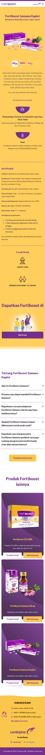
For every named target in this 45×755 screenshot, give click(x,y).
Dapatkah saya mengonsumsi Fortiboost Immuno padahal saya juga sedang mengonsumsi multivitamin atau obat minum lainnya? (20, 439)
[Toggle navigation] (38, 4)
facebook (16, 742)
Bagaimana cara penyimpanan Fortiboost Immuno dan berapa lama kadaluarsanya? (19, 410)
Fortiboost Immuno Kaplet (22, 669)
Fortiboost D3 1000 (22, 539)
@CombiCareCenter (19, 721)
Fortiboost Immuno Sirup (22, 606)
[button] (7, 64)
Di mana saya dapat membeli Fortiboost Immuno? (21, 396)
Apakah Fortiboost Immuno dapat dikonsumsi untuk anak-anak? (18, 424)
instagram (29, 742)
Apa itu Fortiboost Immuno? (15, 386)
